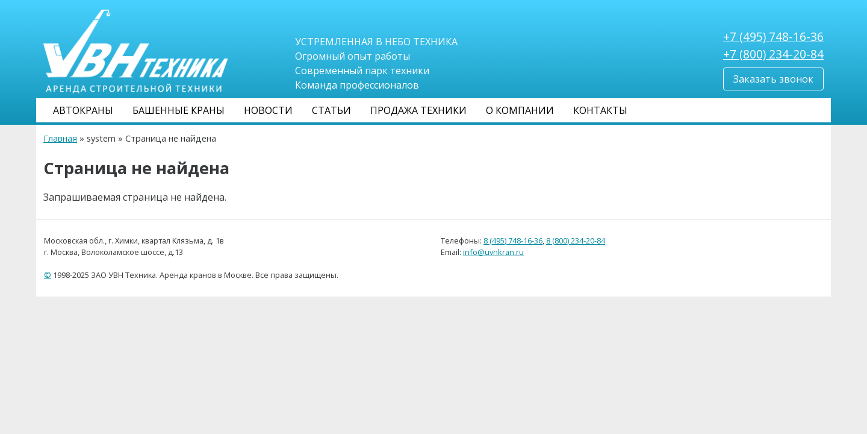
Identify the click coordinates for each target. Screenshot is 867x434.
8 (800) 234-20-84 (575, 240)
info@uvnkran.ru (493, 252)
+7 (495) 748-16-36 (773, 36)
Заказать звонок (773, 79)
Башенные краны (178, 110)
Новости (268, 110)
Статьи (331, 110)
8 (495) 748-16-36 (512, 240)
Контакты (600, 110)
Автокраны (83, 110)
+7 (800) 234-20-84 (773, 54)
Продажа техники (418, 110)
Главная (60, 138)
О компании (520, 110)
